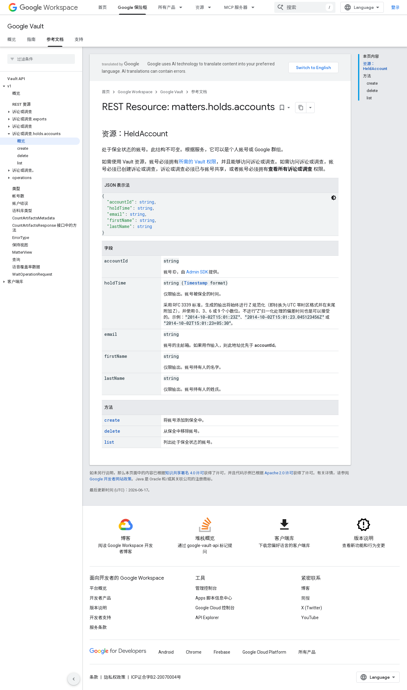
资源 (199, 7)
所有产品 (166, 7)
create (112, 420)
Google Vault (25, 26)
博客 (305, 588)
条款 (94, 677)
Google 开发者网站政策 (110, 479)
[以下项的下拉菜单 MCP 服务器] (254, 7)
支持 (79, 39)
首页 (102, 7)
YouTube (310, 617)
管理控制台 (206, 588)
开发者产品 (100, 598)
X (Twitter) (311, 607)
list (109, 442)
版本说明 (98, 607)
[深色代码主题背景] (334, 198)
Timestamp (196, 283)
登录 (395, 7)
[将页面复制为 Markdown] (300, 107)
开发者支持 (100, 617)
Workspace (49, 7)
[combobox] (304, 7)
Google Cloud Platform (264, 652)
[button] (40, 86)
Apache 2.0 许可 (279, 473)
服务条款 (98, 627)
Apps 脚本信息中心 (213, 598)
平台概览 (98, 588)
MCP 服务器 (235, 7)
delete (112, 431)
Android (166, 652)
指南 (31, 39)
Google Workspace (135, 92)
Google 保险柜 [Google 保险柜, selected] (132, 7)
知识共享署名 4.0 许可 (184, 473)
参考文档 (199, 92)
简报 (305, 598)
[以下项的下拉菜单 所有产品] (182, 7)
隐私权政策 (114, 677)
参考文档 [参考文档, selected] (55, 39)
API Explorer (207, 617)
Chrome (194, 652)
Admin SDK (197, 272)
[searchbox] (41, 59)
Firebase (222, 652)
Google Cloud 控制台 (215, 607)
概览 (11, 39)
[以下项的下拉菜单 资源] (211, 7)
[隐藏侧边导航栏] (74, 679)
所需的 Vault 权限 (197, 162)
